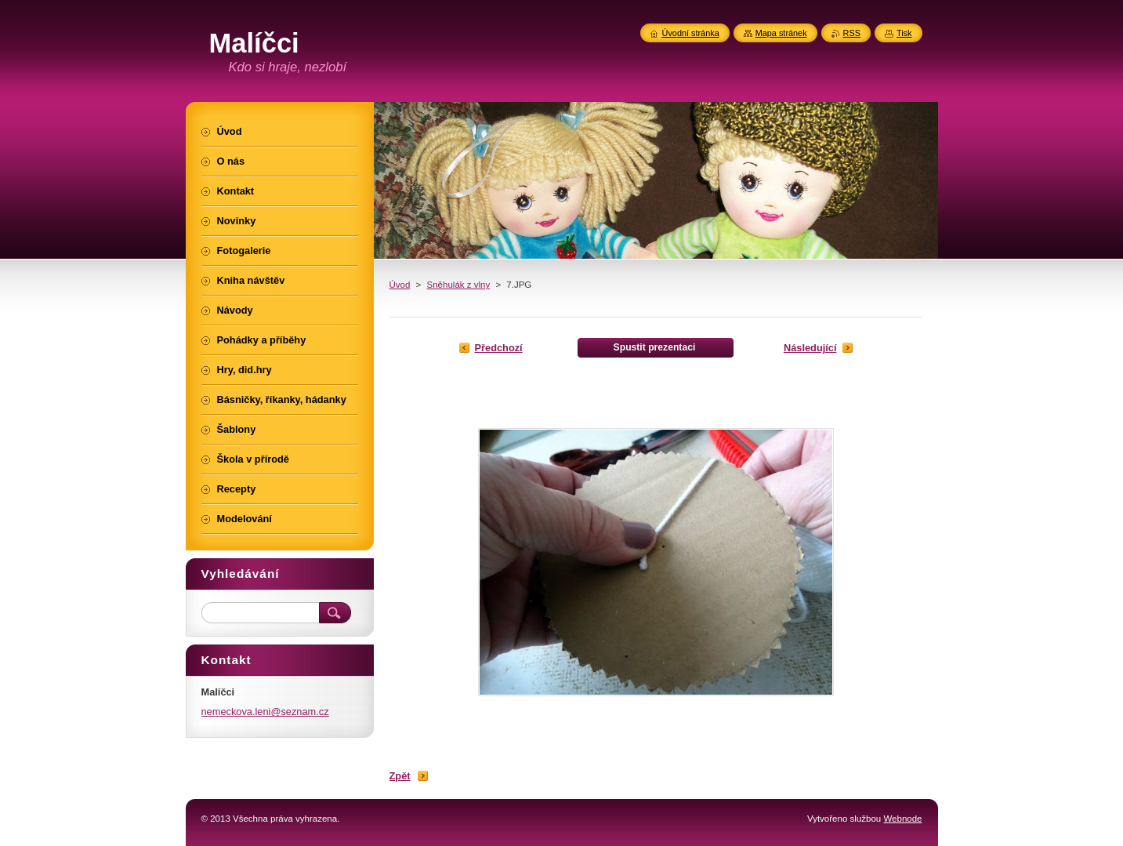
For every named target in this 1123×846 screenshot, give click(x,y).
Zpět (400, 776)
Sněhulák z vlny (459, 284)
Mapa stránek (781, 33)
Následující (810, 348)
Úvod (400, 284)
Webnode (902, 818)
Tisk (904, 33)
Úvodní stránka (690, 33)
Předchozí (499, 348)
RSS (851, 33)
